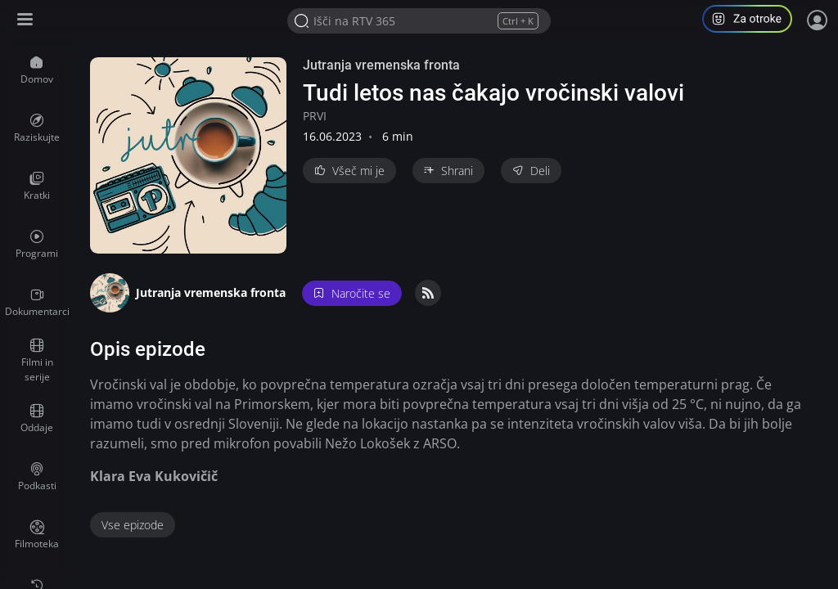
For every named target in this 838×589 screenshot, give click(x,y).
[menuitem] (36, 70)
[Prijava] (817, 20)
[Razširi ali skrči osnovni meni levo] (26, 20)
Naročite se (351, 293)
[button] (753, 21)
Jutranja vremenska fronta (381, 65)
